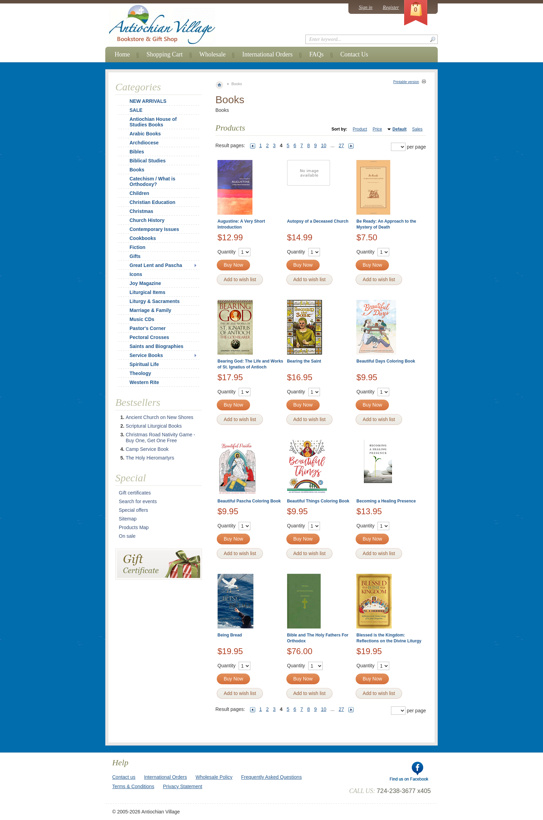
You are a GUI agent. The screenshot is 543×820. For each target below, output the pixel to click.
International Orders (267, 54)
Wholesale (212, 54)
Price (377, 129)
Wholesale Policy (214, 777)
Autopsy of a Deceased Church (317, 221)
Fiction (137, 247)
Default (399, 129)
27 (341, 145)
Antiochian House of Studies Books (153, 121)
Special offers (133, 510)
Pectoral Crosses (149, 337)
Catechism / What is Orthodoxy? (152, 181)
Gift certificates (135, 493)
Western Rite (144, 382)
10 (324, 145)
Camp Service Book (147, 449)
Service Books (146, 355)
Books (137, 169)
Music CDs (142, 319)
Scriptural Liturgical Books (154, 426)
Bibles (137, 151)
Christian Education (152, 202)
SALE (136, 110)
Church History (147, 220)
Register (391, 7)
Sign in (365, 7)
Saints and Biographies (157, 346)
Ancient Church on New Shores (159, 417)
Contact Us (354, 54)
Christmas (137, 211)
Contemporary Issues (154, 229)
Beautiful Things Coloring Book (318, 501)
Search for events (138, 501)
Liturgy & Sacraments (155, 301)
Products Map (134, 527)
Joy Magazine (145, 283)
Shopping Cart (164, 54)
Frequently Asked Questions (271, 777)
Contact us (123, 777)
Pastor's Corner (148, 328)
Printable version (406, 82)
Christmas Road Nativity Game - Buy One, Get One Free (160, 437)
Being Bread (229, 635)
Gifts (135, 256)
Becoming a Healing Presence (386, 501)
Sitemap (127, 519)
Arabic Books (145, 133)
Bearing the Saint (304, 361)
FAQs (316, 54)
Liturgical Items (147, 292)
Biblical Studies (148, 160)
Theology (140, 373)
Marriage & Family (150, 310)
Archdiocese (144, 142)
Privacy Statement (182, 786)
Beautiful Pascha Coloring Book (249, 501)
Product (360, 129)
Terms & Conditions (133, 786)
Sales (417, 129)
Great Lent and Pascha (156, 265)
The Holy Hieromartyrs (150, 458)
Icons (136, 274)
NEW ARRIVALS (148, 101)
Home (122, 54)
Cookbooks (143, 238)
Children (139, 193)
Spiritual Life (144, 364)
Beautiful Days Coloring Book (385, 361)
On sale (127, 536)
